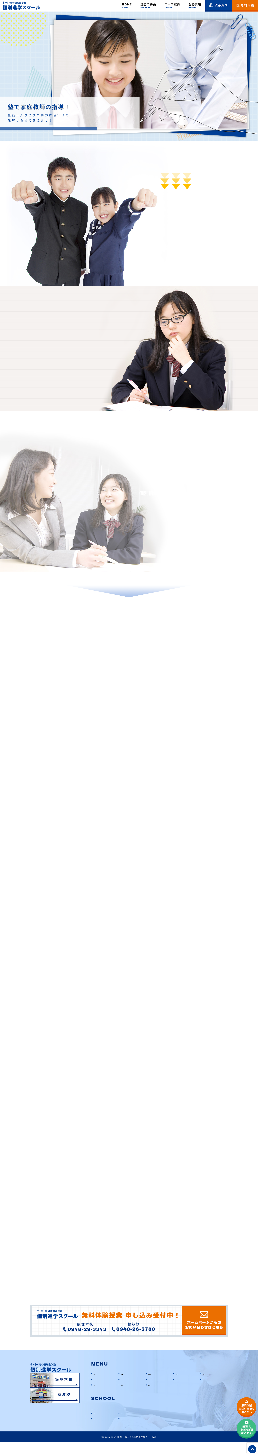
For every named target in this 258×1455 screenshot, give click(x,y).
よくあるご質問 (184, 1391)
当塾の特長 (127, 1386)
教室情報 (98, 1431)
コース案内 (181, 1386)
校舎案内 (207, 1386)
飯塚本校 (97, 1420)
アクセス (98, 1425)
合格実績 (125, 1391)
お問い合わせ (128, 1397)
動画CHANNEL (156, 1391)
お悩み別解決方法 (157, 1386)
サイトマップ (155, 1397)
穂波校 (123, 1420)
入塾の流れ (99, 1391)
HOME (97, 1386)
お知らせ (207, 1391)
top (252, 1449)
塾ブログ (98, 1397)
